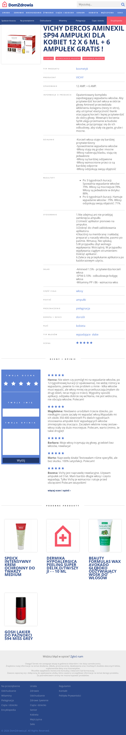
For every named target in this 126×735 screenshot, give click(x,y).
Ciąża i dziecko (9, 705)
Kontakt (63, 690)
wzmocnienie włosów (68, 58)
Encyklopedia (8, 709)
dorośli (80, 317)
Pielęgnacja (7, 700)
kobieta (80, 326)
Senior (33, 709)
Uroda (33, 686)
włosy (79, 291)
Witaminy (6, 695)
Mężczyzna (36, 719)
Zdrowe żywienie (39, 700)
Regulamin (65, 686)
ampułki (81, 300)
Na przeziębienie (10, 686)
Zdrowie (34, 690)
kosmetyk (82, 68)
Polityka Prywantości (70, 695)
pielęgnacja (83, 308)
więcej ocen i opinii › (59, 490)
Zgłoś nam (76, 656)
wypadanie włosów (93, 58)
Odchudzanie (8, 690)
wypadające (83, 334)
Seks (32, 724)
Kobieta (34, 714)
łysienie (48, 58)
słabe (95, 334)
